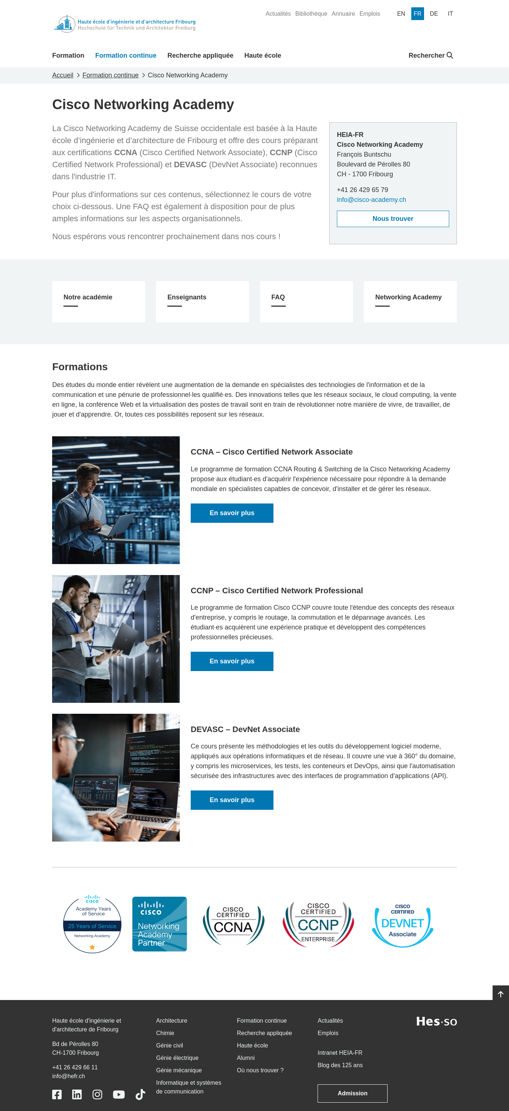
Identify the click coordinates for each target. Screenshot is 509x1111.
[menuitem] (278, 14)
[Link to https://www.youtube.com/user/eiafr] (119, 1095)
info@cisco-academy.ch (371, 199)
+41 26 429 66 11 (75, 1067)
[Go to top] (501, 994)
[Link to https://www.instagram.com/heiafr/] (97, 1095)
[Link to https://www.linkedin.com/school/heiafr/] (77, 1095)
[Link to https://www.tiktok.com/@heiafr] (140, 1095)
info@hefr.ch (68, 1076)
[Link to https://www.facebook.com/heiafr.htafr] (57, 1095)
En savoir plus (232, 513)
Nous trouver (393, 218)
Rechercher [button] (431, 55)
